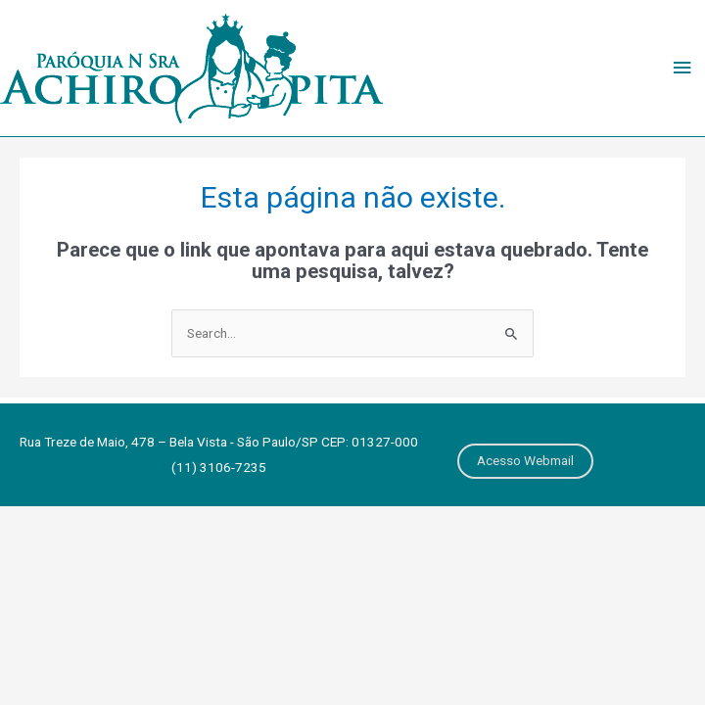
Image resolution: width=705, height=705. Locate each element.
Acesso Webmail (525, 460)
